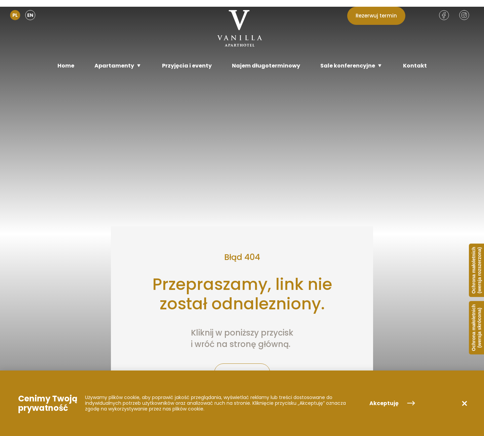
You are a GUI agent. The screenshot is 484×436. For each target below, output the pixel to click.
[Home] (65, 65)
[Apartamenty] (118, 65)
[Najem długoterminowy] (266, 65)
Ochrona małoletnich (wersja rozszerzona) (476, 270)
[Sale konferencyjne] (351, 65)
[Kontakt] (415, 65)
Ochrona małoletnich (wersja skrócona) (476, 327)
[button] (464, 403)
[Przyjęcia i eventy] (187, 65)
